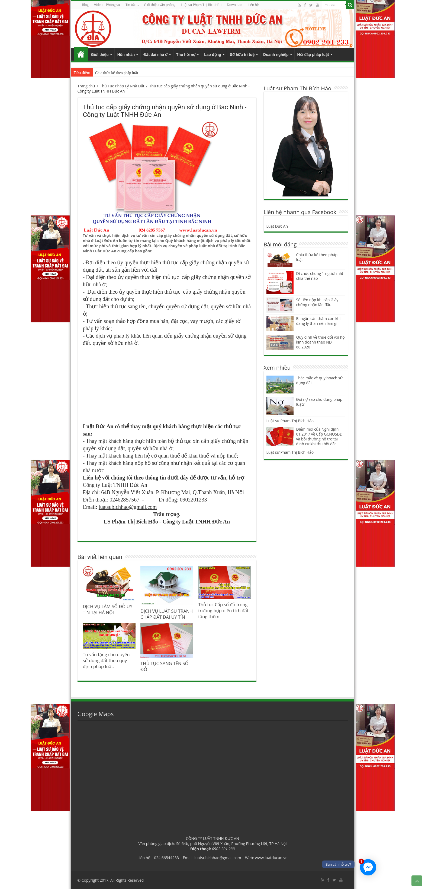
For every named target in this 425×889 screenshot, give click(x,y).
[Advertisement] (167, 385)
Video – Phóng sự (107, 4)
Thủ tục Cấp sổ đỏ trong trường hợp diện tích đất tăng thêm (223, 611)
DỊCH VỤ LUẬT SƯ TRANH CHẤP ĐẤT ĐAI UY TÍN (166, 614)
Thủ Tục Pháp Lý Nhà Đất (122, 85)
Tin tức (130, 4)
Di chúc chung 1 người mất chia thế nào (319, 276)
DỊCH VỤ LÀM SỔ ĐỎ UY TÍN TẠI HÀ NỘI (108, 609)
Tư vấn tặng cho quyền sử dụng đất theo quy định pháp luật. (106, 660)
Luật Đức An (277, 226)
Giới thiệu (100, 54)
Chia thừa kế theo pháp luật (116, 73)
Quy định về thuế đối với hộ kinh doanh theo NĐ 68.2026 (320, 342)
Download (234, 4)
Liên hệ (253, 4)
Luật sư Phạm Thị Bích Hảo (290, 420)
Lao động (212, 54)
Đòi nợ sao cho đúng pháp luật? (319, 402)
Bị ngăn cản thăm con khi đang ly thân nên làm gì (318, 321)
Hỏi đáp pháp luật (313, 54)
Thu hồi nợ (185, 54)
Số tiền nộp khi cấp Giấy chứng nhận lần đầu (317, 302)
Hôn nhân (126, 54)
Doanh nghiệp (276, 54)
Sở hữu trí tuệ (242, 54)
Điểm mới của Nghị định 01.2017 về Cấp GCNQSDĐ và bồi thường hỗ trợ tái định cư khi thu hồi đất (319, 436)
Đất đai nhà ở (155, 54)
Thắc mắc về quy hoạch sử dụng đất (319, 380)
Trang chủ (81, 54)
